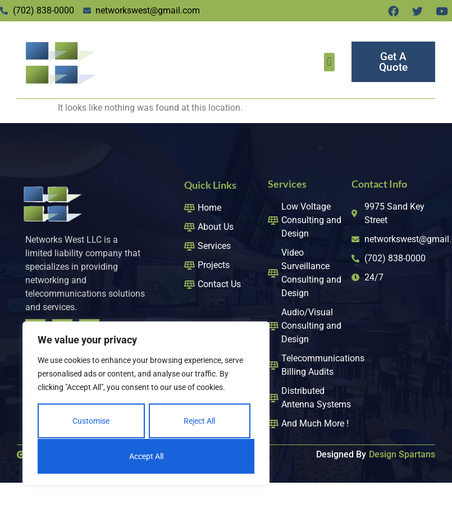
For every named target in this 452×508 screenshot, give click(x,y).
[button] (329, 62)
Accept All (146, 456)
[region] (146, 404)
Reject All (199, 421)
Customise (90, 421)
